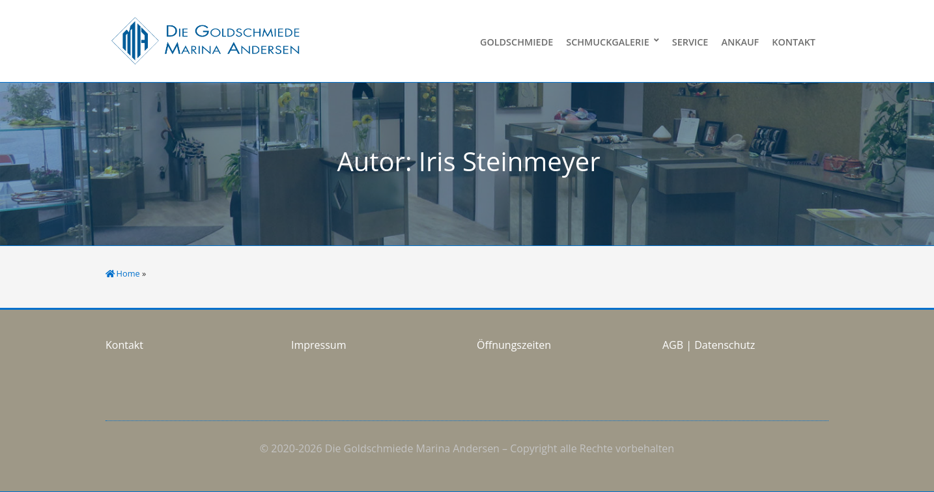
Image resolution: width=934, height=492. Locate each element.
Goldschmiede (516, 42)
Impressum (318, 345)
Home (128, 273)
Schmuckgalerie (607, 42)
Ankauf (740, 42)
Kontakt (793, 42)
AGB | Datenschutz (708, 345)
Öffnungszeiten (514, 345)
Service (690, 42)
